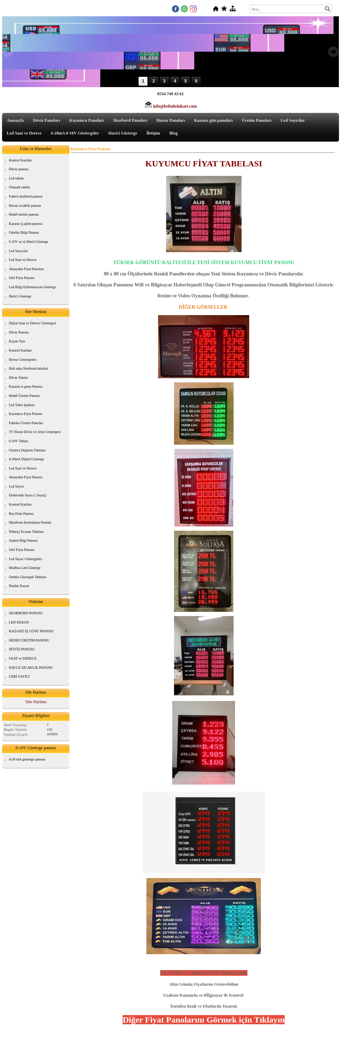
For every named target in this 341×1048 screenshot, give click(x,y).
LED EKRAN (19, 622)
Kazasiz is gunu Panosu (26, 386)
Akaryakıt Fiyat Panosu (25, 477)
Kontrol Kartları (20, 160)
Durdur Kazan (19, 586)
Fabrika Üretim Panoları (26, 423)
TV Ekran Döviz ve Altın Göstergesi (35, 432)
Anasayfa (15, 120)
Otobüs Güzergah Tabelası (27, 577)
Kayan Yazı (17, 341)
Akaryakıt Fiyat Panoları (26, 269)
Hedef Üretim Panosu (24, 396)
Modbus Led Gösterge (24, 568)
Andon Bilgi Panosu (23, 540)
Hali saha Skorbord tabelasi (28, 368)
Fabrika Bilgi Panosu (24, 232)
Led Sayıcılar (293, 120)
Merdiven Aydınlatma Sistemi (30, 522)
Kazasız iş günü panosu (25, 224)
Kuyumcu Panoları (86, 120)
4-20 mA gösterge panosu (27, 759)
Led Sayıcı (16, 486)
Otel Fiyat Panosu (21, 278)
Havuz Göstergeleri (23, 359)
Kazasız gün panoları (213, 120)
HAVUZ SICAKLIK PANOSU (31, 668)
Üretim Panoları (256, 120)
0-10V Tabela (18, 441)
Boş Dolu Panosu (21, 514)
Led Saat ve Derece (24, 133)
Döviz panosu (18, 169)
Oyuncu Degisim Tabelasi (27, 450)
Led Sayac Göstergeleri (25, 559)
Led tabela (16, 178)
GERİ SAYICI (19, 676)
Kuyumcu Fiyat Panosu (25, 414)
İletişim (153, 133)
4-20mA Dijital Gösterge (26, 459)
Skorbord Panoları (130, 120)
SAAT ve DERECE (23, 658)
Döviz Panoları (46, 120)
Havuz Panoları (170, 120)
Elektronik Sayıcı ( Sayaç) (27, 495)
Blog (173, 133)
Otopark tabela (19, 187)
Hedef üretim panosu (24, 214)
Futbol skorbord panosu (26, 196)
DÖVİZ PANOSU (22, 649)
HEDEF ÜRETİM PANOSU (29, 640)
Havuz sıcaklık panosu (25, 205)
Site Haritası (36, 701)
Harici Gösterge (123, 133)
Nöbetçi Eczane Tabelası (26, 532)
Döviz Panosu (19, 332)
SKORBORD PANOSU (26, 613)
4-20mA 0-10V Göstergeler (75, 133)
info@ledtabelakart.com (175, 106)
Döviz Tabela (18, 378)
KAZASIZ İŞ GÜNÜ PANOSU (31, 631)
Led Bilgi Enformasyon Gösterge (32, 287)
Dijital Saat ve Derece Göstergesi (32, 323)
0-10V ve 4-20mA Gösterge (28, 242)
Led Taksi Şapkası (22, 405)
